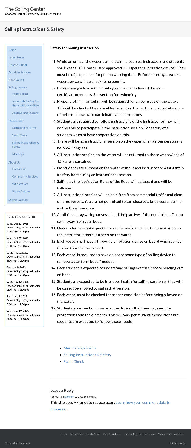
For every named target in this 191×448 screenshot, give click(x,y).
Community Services (25, 176)
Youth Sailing (20, 93)
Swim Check (74, 361)
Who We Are (20, 184)
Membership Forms (80, 348)
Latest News (16, 57)
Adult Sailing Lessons (25, 112)
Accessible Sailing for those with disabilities (25, 103)
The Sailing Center (22, 443)
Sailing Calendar (18, 199)
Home (12, 50)
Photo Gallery (21, 191)
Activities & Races (19, 72)
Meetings (18, 154)
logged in (69, 396)
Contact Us (19, 169)
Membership (16, 121)
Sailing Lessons (17, 87)
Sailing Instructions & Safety (87, 354)
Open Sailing (16, 79)
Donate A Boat (17, 64)
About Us (14, 162)
